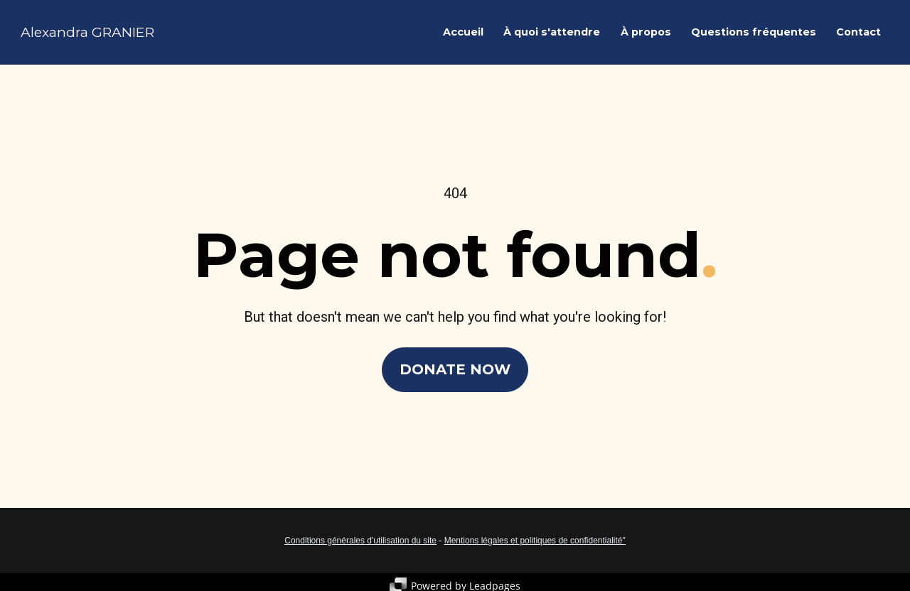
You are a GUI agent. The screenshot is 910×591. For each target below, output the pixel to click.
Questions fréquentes (753, 34)
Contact (858, 34)
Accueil (463, 34)
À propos (646, 34)
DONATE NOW (455, 368)
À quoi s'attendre (551, 34)
